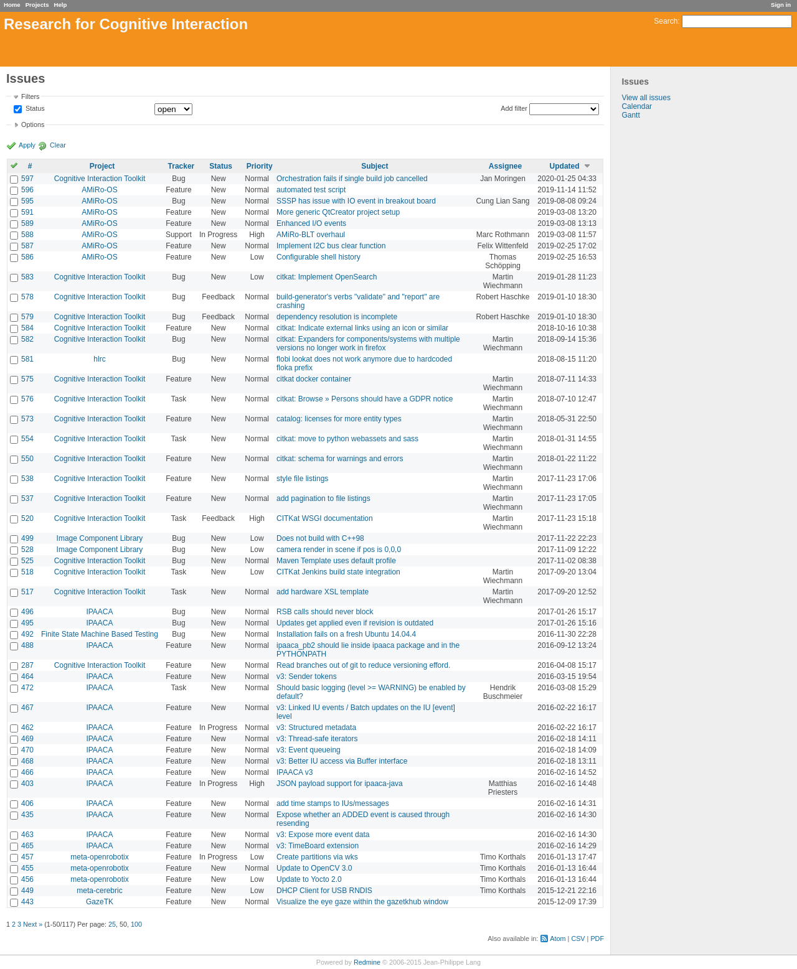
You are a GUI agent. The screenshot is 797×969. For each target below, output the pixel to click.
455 (27, 868)
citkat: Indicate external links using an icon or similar (362, 328)
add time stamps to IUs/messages (332, 803)
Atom (557, 938)
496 (27, 611)
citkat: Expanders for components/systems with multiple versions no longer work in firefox (368, 343)
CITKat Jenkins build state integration (338, 572)
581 (27, 359)
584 (27, 328)
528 (27, 549)
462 (27, 727)
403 (27, 783)
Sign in (781, 4)
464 (27, 676)
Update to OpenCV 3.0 (314, 868)
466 (27, 772)
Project (102, 166)
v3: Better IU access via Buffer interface (342, 761)
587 (27, 245)
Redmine (367, 962)
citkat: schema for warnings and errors (339, 458)
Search (665, 21)
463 (27, 834)
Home (12, 4)
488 (27, 645)
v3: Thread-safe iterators (317, 738)
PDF (597, 938)
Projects (37, 4)
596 (27, 189)
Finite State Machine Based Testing (99, 634)
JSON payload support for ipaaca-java (339, 783)
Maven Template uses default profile (336, 560)
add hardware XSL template (322, 591)
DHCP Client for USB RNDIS (324, 890)
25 (112, 924)
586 (27, 257)
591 (27, 212)
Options (32, 124)
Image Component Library (100, 538)
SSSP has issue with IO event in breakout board (356, 201)
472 (27, 687)
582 (27, 339)
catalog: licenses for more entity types (339, 418)
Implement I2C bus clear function (330, 245)
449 (27, 890)
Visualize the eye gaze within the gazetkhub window (362, 901)
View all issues (645, 97)
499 (27, 538)
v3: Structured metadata (316, 727)
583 (27, 277)
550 (27, 458)
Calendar (636, 106)
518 (27, 572)
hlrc (99, 359)
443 (27, 901)
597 (27, 178)
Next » (32, 924)
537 (27, 498)
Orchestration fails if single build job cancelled (352, 178)
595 (27, 201)
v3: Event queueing (308, 750)
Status (34, 109)
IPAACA (99, 611)
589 (27, 223)
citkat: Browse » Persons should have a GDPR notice (364, 399)
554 (27, 438)
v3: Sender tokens (306, 676)
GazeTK (99, 901)
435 (27, 814)
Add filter (514, 108)
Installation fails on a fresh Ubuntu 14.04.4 (346, 634)
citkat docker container (313, 379)
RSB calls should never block (324, 611)
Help (60, 4)
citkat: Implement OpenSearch (326, 277)
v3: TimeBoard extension (317, 845)
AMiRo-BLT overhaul (310, 234)
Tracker (181, 166)
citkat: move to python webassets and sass (347, 438)
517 (27, 591)
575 (27, 379)
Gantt (630, 115)
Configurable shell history (318, 257)
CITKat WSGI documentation (324, 518)
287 (27, 665)
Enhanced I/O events (311, 223)
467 (27, 707)
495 (27, 623)
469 (27, 738)
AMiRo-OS (99, 189)
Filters (30, 96)
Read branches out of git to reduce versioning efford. (363, 665)
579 (27, 316)
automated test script (311, 189)
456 (27, 879)
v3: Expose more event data (322, 834)
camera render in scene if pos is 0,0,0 (338, 549)
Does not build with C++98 (320, 538)
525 (27, 560)
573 (27, 418)
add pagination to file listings (323, 498)
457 (27, 857)
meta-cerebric (99, 890)
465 (27, 845)
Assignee (505, 166)
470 (27, 750)
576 (27, 399)
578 (27, 297)
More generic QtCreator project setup (338, 212)
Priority (260, 166)
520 (27, 518)
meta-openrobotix (99, 857)
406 (27, 803)
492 (27, 634)
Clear (58, 145)
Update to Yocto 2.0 (309, 879)
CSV (578, 938)
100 (136, 924)
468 (27, 761)
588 (27, 234)
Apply (27, 145)
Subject (374, 166)
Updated (565, 166)
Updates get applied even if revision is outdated (354, 623)
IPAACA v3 (294, 772)
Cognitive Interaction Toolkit (100, 178)
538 (27, 478)
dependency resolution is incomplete (336, 316)
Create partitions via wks (317, 857)
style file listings (302, 478)
